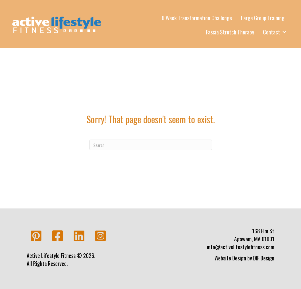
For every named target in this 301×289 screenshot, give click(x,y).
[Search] (150, 145)
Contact (271, 32)
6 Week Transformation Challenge (197, 18)
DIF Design (263, 258)
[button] (36, 236)
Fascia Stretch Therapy (230, 32)
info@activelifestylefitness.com (240, 247)
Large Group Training (262, 18)
